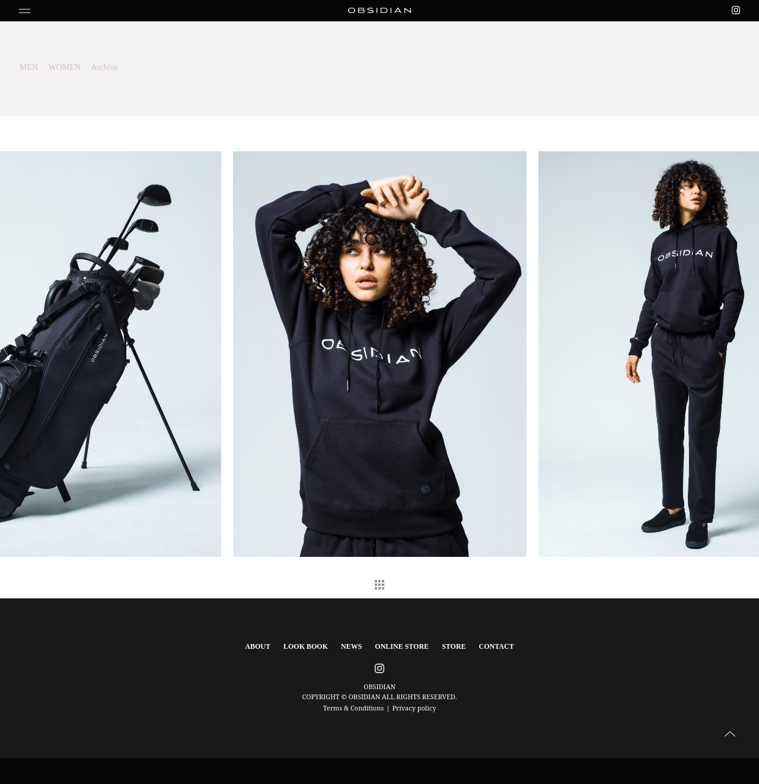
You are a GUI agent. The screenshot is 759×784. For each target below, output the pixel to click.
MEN (29, 67)
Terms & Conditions (353, 707)
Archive (104, 67)
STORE (453, 646)
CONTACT (496, 646)
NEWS (351, 646)
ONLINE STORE (402, 646)
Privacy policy (414, 707)
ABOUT (257, 646)
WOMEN (65, 67)
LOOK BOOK (305, 646)
